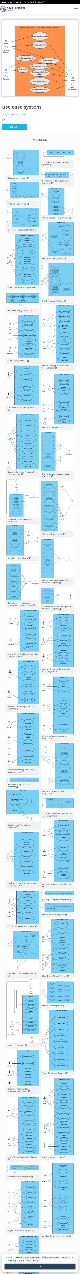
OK (40, 1266)
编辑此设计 (14, 127)
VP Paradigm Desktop (34, 2)
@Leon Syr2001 (19, 114)
